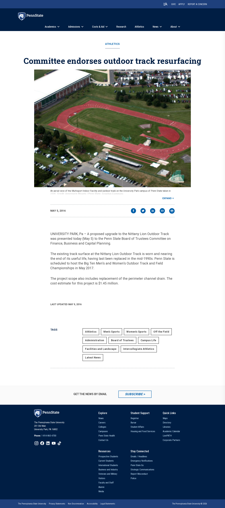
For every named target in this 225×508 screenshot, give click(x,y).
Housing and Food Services (143, 431)
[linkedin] (152, 211)
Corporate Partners (171, 440)
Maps (165, 418)
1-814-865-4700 (48, 435)
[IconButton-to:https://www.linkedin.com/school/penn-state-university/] (48, 443)
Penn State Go (137, 465)
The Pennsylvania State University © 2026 (189, 504)
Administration (94, 340)
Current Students (106, 460)
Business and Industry (108, 469)
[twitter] (143, 211)
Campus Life (148, 340)
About (173, 26)
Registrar (135, 418)
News (155, 26)
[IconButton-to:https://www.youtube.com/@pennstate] (53, 443)
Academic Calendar (171, 431)
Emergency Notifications (142, 460)
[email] (162, 211)
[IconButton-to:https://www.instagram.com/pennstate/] (36, 443)
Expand (167, 198)
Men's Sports (111, 331)
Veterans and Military (107, 474)
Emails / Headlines (139, 456)
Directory (167, 422)
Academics (50, 26)
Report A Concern (197, 4)
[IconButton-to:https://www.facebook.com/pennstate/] (42, 443)
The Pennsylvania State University (32, 504)
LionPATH (167, 435)
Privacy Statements (57, 504)
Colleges (102, 427)
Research (121, 26)
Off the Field (161, 331)
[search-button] (165, 4)
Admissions (74, 26)
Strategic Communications (142, 469)
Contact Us (103, 440)
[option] (45, 435)
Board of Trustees (122, 340)
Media (101, 491)
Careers (101, 422)
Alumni (101, 487)
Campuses (103, 431)
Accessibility (92, 504)
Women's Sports (136, 331)
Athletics (139, 26)
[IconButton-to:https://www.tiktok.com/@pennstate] (59, 443)
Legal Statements (107, 504)
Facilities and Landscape (100, 348)
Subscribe (134, 394)
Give (173, 4)
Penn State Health (106, 435)
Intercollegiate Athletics (138, 348)
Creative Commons (112, 193)
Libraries (166, 427)
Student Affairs (137, 427)
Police (133, 478)
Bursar (133, 422)
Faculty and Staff (106, 482)
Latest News (93, 357)
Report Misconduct (139, 474)
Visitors (101, 478)
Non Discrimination (76, 504)
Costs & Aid (98, 26)
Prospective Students (108, 456)
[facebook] (133, 211)
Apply (182, 4)
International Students (108, 465)
